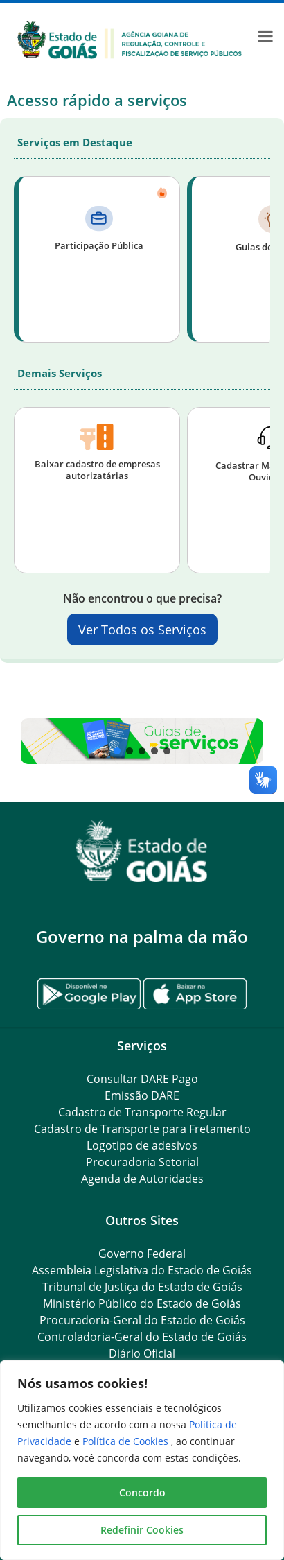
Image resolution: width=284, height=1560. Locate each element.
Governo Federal (142, 1253)
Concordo (142, 1492)
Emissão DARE (142, 1095)
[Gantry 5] (142, 851)
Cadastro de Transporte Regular (142, 1112)
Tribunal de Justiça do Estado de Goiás (142, 1286)
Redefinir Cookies (142, 1529)
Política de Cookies (126, 1441)
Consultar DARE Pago (142, 1078)
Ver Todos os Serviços (142, 629)
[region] (142, 1460)
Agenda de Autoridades (142, 1178)
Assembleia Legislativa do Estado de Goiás (142, 1270)
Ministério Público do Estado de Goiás (142, 1303)
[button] (142, 741)
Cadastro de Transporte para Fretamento (142, 1128)
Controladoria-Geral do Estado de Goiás (142, 1336)
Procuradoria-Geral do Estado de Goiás (142, 1320)
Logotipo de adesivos (142, 1145)
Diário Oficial (142, 1353)
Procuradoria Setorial (142, 1162)
